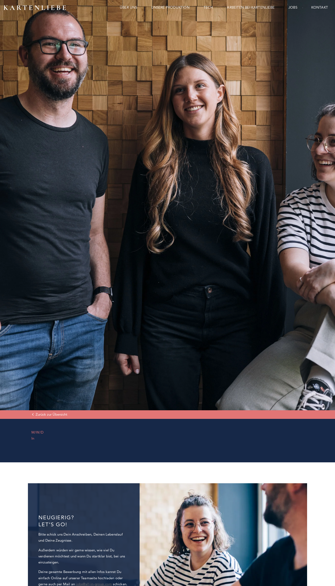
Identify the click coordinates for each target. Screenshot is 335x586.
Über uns (128, 7)
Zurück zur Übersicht (51, 414)
